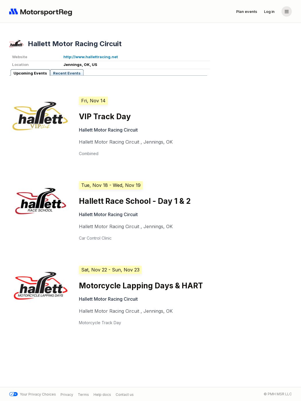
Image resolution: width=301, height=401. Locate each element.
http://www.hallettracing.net (90, 56)
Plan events (246, 11)
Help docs (102, 394)
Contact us (125, 394)
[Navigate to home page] (42, 11)
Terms (83, 394)
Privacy (67, 394)
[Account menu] (286, 11)
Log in (269, 11)
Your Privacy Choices (32, 394)
